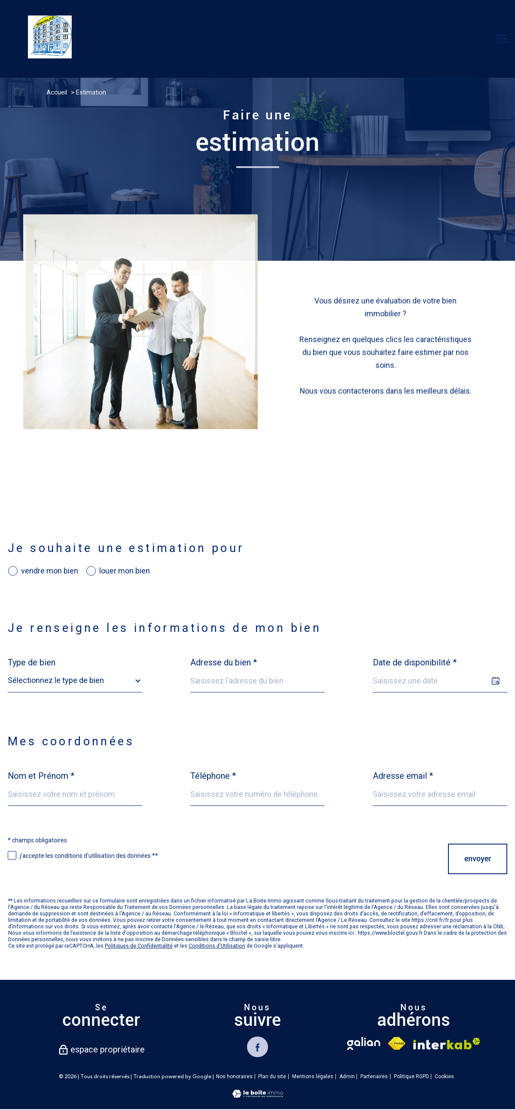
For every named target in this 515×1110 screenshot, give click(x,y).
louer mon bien (124, 571)
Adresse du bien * (223, 662)
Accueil (56, 92)
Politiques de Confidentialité (139, 945)
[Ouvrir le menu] (501, 38)
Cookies (444, 1077)
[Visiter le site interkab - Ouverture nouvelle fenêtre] (446, 1043)
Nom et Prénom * (41, 776)
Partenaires (374, 1077)
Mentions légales (312, 1077)
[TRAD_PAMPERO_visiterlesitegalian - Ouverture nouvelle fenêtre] (363, 1043)
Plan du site (272, 1077)
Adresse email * (403, 776)
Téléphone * (213, 776)
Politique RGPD (411, 1077)
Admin (347, 1077)
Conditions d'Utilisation (217, 945)
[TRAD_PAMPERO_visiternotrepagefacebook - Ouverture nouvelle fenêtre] (257, 1047)
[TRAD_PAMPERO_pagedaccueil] (50, 55)
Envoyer (477, 858)
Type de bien (31, 662)
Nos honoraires (234, 1077)
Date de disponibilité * (415, 662)
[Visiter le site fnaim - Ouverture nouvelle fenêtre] (396, 1043)
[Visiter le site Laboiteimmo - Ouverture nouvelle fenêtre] (258, 1095)
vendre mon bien (49, 571)
